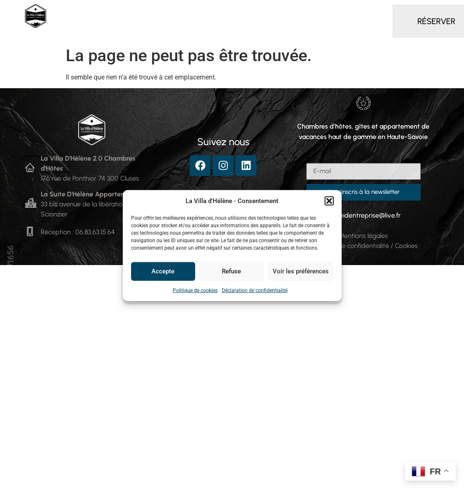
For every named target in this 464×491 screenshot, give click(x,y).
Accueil (86, 11)
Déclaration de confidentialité (255, 290)
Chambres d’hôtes (148, 12)
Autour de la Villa (193, 31)
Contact (254, 31)
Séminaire (348, 11)
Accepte (162, 271)
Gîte (266, 11)
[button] (329, 201)
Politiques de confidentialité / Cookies (363, 246)
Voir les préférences (301, 271)
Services (302, 11)
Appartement (221, 11)
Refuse (231, 271)
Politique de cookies (195, 290)
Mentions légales (363, 236)
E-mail (315, 159)
